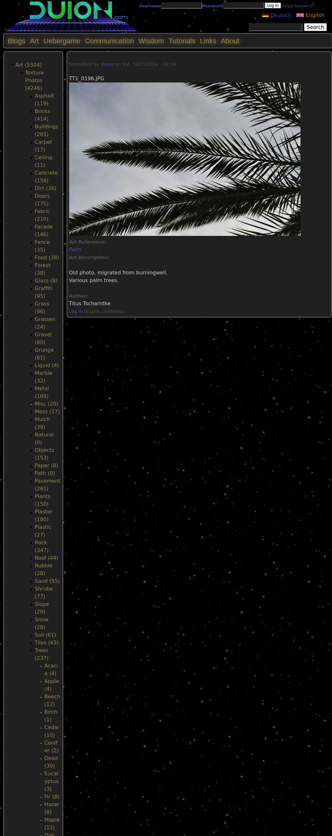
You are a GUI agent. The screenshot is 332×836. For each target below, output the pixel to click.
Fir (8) (51, 797)
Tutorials (181, 41)
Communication (109, 41)
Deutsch (277, 15)
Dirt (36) (46, 188)
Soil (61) (45, 635)
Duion (107, 64)
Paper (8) (46, 465)
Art (34, 41)
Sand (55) (47, 581)
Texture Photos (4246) (34, 80)
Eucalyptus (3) (51, 781)
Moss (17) (47, 412)
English (310, 15)
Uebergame (61, 41)
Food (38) (47, 257)
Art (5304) (28, 65)
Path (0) (45, 473)
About (230, 41)
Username (150, 6)
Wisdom (151, 41)
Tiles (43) (46, 643)
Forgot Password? (297, 6)
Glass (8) (46, 281)
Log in (76, 311)
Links (208, 41)
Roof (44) (46, 558)
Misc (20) (46, 404)
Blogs (16, 41)
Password (212, 6)
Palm (75, 249)
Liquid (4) (47, 365)
